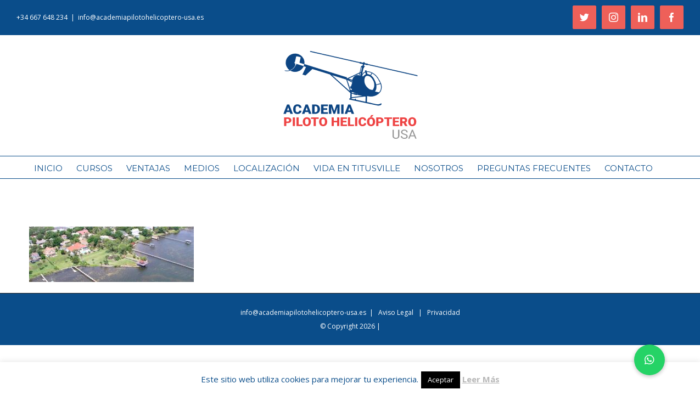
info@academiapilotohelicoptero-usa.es (141, 17)
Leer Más (481, 379)
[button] (649, 360)
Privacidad (443, 312)
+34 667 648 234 (42, 17)
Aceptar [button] (440, 380)
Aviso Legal (396, 312)
